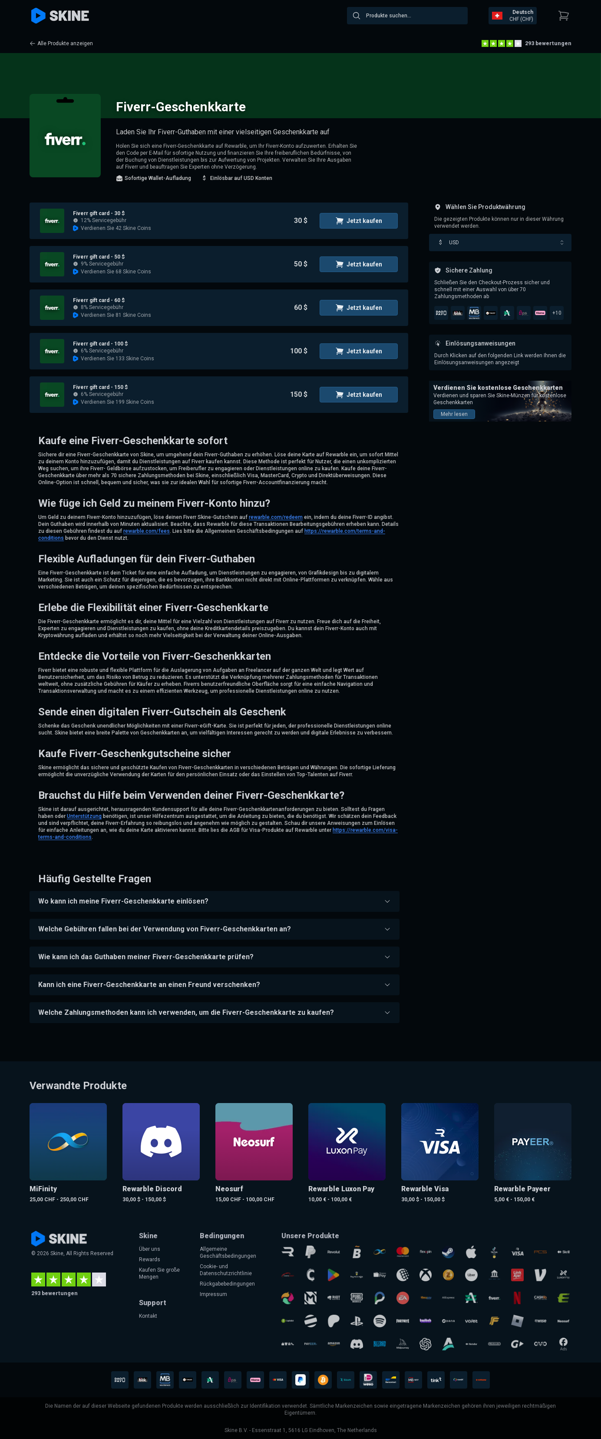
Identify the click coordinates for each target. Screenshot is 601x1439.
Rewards (149, 1259)
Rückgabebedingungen (227, 1284)
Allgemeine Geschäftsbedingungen (228, 1252)
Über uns (149, 1249)
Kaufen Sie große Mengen (159, 1273)
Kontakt (148, 1316)
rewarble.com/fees (146, 531)
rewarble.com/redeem (276, 517)
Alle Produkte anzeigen (61, 43)
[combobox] (407, 15)
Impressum (213, 1294)
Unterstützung (84, 816)
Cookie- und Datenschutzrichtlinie (226, 1269)
